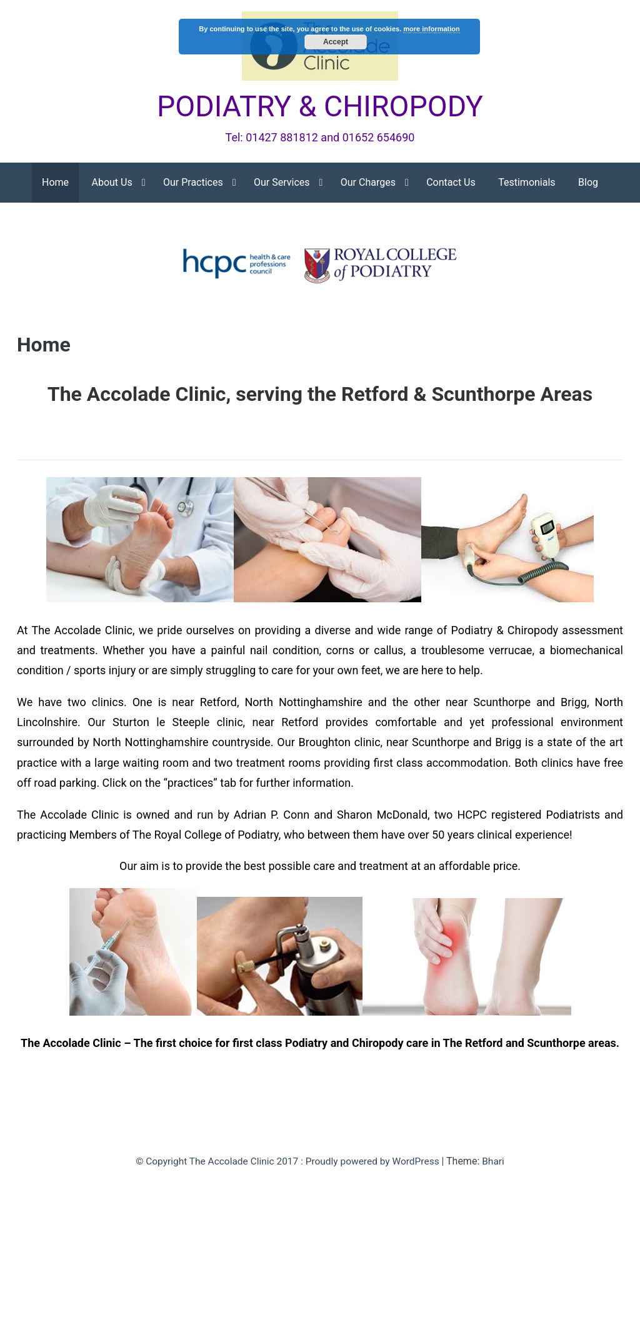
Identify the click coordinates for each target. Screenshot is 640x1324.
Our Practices (193, 184)
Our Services (282, 184)
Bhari (498, 1162)
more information (431, 29)
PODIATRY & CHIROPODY (320, 107)
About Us (112, 184)
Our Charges (368, 184)
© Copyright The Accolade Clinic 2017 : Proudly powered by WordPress (288, 1162)
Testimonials (526, 184)
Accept (335, 42)
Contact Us (451, 184)
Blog (588, 184)
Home (55, 184)
